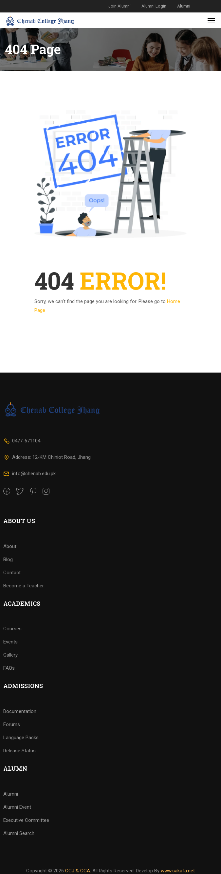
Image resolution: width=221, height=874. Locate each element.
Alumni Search (18, 844)
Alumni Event (17, 818)
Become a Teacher (23, 596)
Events (10, 653)
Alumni (183, 6)
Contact (12, 583)
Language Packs (21, 748)
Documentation (19, 722)
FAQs (9, 679)
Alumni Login (153, 6)
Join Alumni (119, 6)
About (9, 557)
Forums (11, 735)
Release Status (19, 761)
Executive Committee (26, 831)
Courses (12, 639)
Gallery (10, 666)
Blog (8, 570)
